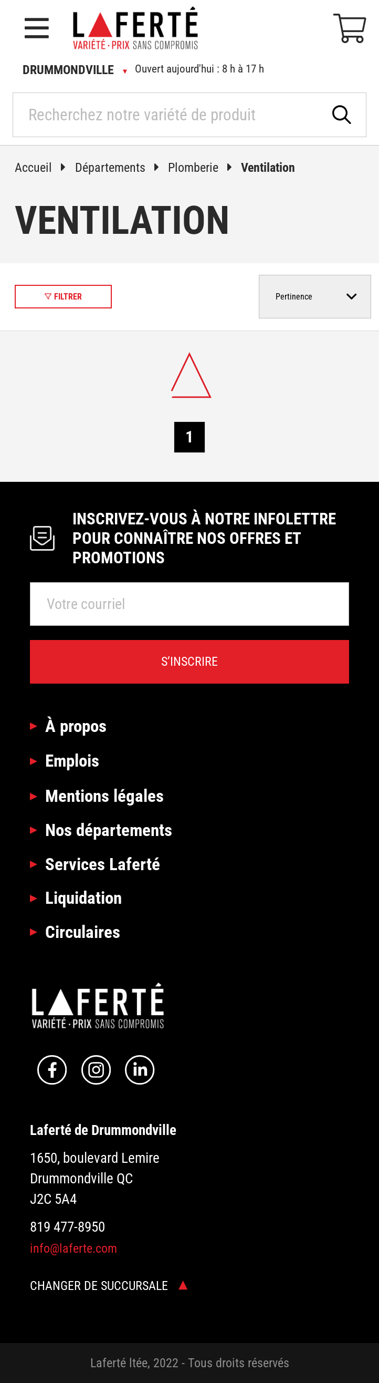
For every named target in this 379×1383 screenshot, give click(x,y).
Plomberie (204, 167)
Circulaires (82, 932)
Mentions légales (104, 796)
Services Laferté (102, 864)
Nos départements (108, 830)
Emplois (72, 760)
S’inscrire (189, 661)
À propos (76, 726)
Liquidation (83, 897)
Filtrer (63, 297)
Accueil (45, 167)
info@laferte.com (73, 1248)
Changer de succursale (108, 1285)
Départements (121, 167)
